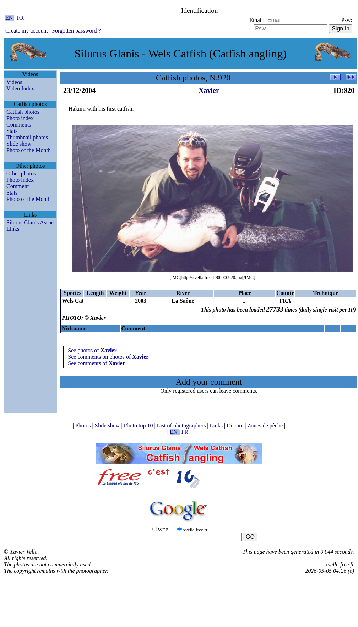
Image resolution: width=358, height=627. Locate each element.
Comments (18, 125)
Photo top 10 (139, 425)
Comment (17, 186)
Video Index (20, 88)
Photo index (20, 118)
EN (9, 18)
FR (20, 18)
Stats (11, 131)
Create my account (26, 31)
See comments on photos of (108, 357)
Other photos (21, 173)
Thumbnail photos (27, 137)
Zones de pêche (266, 425)
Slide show (19, 144)
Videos (14, 82)
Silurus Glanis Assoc (30, 222)
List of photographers (182, 425)
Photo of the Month (28, 150)
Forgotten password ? (76, 31)
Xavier (209, 90)
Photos (83, 425)
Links (12, 229)
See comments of (96, 363)
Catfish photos (22, 112)
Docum (236, 425)
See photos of (92, 350)
